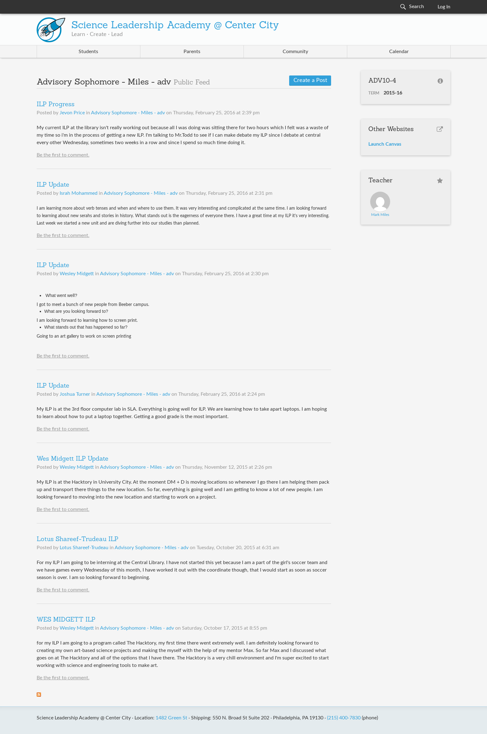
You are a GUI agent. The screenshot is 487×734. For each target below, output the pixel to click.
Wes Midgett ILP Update (72, 459)
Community (295, 51)
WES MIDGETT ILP (66, 620)
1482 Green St (171, 717)
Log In (444, 6)
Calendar (399, 51)
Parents (192, 51)
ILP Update (53, 185)
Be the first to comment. (63, 155)
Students (88, 51)
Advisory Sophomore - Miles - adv (128, 112)
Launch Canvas (384, 144)
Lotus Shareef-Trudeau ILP (77, 539)
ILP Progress (56, 105)
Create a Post (310, 80)
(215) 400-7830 (344, 717)
